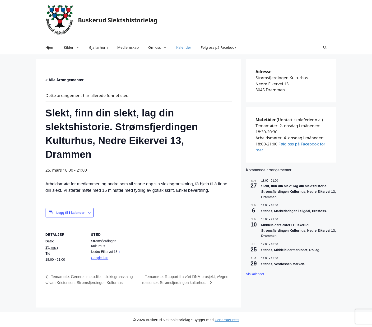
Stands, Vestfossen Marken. (283, 264)
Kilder (74, 47)
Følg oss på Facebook (218, 47)
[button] (324, 47)
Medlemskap (128, 47)
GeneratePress (227, 319)
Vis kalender (255, 274)
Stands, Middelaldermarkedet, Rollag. (290, 250)
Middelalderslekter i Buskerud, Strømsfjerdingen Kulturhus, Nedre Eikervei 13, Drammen (298, 230)
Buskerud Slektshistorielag (118, 20)
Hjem (50, 47)
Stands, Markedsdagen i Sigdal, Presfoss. (294, 211)
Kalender (183, 47)
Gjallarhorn (98, 47)
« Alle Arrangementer (65, 80)
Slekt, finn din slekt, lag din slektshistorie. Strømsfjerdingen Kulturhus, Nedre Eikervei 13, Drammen (298, 191)
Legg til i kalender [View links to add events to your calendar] (70, 213)
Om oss (160, 47)
